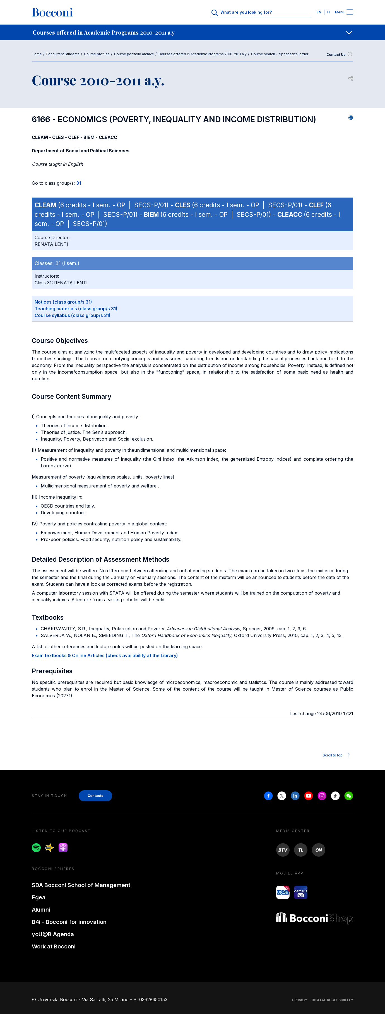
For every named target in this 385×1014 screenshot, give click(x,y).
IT (329, 12)
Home (37, 54)
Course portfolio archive (134, 54)
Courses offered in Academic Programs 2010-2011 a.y (202, 54)
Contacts (95, 796)
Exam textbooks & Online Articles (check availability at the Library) (105, 655)
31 (78, 183)
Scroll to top (337, 755)
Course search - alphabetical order (279, 54)
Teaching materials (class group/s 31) (76, 308)
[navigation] (192, 32)
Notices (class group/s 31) (63, 302)
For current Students (63, 54)
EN (318, 12)
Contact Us (339, 54)
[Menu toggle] (349, 12)
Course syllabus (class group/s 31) (72, 315)
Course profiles (97, 54)
